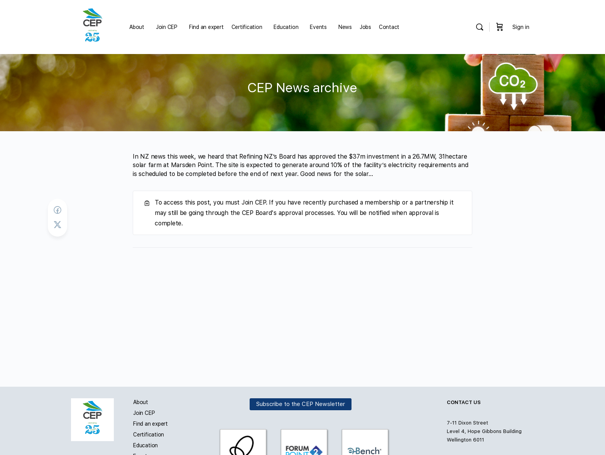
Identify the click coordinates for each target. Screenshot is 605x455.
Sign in (520, 27)
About (140, 402)
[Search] (479, 27)
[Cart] (500, 27)
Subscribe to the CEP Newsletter (300, 404)
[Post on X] (57, 225)
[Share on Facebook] (57, 210)
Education (145, 445)
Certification (148, 434)
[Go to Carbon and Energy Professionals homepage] (92, 26)
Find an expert (150, 424)
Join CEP (144, 413)
